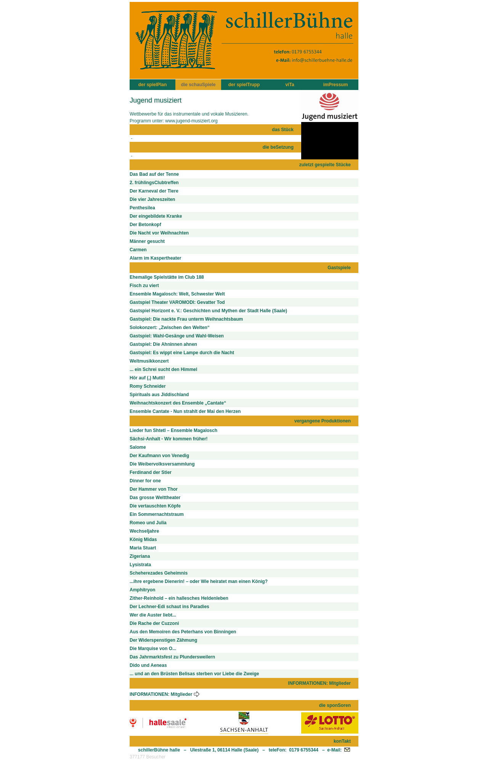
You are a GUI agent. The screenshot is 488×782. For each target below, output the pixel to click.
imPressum (335, 84)
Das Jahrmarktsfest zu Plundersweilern (172, 657)
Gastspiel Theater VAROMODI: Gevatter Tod (177, 302)
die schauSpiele (198, 84)
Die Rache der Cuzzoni (154, 623)
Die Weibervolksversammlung (162, 464)
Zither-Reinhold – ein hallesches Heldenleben (179, 598)
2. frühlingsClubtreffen (154, 182)
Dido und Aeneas (148, 665)
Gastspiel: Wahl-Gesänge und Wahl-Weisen (177, 336)
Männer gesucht (147, 241)
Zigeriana (140, 556)
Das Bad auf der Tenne (154, 174)
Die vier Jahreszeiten (152, 199)
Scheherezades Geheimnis (159, 573)
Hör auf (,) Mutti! (147, 378)
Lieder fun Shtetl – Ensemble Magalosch (173, 430)
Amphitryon (142, 590)
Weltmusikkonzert (149, 361)
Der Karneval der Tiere (154, 191)
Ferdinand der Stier (151, 472)
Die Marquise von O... (153, 648)
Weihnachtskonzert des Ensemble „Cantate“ (178, 403)
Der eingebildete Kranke (156, 216)
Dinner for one (145, 480)
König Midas (143, 539)
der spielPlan (152, 84)
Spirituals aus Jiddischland (159, 394)
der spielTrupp (244, 84)
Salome (138, 447)
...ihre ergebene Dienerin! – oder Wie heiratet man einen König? (199, 581)
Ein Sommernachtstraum (157, 514)
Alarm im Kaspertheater (155, 258)
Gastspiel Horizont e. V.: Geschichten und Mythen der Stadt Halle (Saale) (208, 310)
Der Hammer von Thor (154, 489)
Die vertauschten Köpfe (155, 506)
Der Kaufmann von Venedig (159, 455)
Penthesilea (142, 207)
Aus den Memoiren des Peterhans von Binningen (183, 631)
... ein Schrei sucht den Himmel (163, 369)
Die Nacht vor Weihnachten (159, 233)
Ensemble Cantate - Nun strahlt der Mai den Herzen (185, 411)
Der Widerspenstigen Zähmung (163, 640)
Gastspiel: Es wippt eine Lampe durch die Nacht (182, 352)
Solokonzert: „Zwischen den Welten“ (170, 327)
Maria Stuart (143, 548)
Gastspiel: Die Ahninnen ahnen (163, 344)
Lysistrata (140, 564)
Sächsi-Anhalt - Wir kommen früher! (169, 439)
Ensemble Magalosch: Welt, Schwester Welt (177, 294)
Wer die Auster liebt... (153, 615)
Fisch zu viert (144, 285)
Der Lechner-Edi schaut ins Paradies (169, 606)
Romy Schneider (148, 386)
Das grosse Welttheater (155, 497)
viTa (289, 84)
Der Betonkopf (145, 224)
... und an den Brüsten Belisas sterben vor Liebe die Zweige (194, 673)
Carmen (138, 249)
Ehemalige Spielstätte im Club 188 (167, 277)
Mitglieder (185, 694)
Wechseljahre (144, 531)
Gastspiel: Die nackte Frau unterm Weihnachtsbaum (186, 319)
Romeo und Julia (148, 522)
